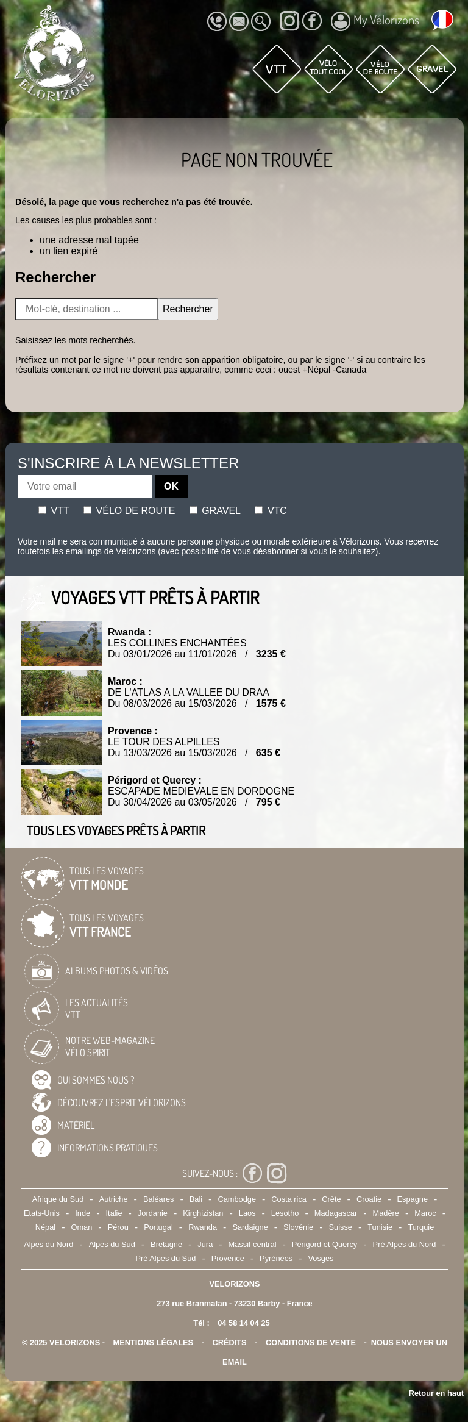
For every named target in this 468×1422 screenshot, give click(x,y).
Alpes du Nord (48, 1244)
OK (171, 486)
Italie (114, 1213)
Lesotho (285, 1213)
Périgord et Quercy (324, 1244)
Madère (385, 1213)
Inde (82, 1213)
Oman (81, 1227)
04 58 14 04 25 (243, 1322)
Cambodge (237, 1199)
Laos (247, 1213)
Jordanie (153, 1213)
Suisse (340, 1227)
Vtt (53, 511)
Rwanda (202, 1227)
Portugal (158, 1227)
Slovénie (298, 1227)
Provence (227, 1258)
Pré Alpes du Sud (166, 1258)
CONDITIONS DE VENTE (311, 1342)
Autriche (113, 1199)
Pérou (118, 1227)
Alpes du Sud (112, 1244)
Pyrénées (276, 1258)
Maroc (425, 1213)
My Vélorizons (375, 21)
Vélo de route (129, 511)
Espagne (412, 1199)
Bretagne (166, 1244)
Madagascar (335, 1213)
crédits (229, 1342)
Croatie (368, 1199)
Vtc (270, 511)
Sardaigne (250, 1227)
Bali (196, 1199)
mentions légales (153, 1342)
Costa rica (289, 1199)
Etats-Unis (42, 1213)
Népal (45, 1227)
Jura (205, 1244)
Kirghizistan (203, 1213)
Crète (331, 1199)
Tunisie (379, 1227)
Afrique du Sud (58, 1199)
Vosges (321, 1258)
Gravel (215, 511)
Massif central (253, 1244)
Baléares (158, 1199)
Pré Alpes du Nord (404, 1244)
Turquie (421, 1227)
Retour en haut (436, 1393)
